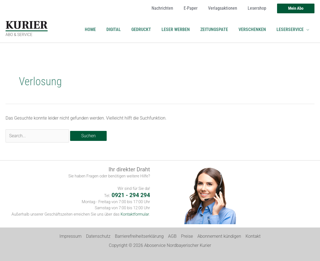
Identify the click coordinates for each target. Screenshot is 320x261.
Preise (187, 236)
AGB (172, 236)
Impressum (70, 236)
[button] (295, 8)
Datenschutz (98, 236)
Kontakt (252, 236)
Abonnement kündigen (219, 236)
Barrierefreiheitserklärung (139, 236)
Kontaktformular (135, 214)
